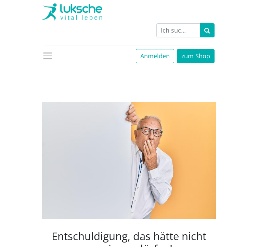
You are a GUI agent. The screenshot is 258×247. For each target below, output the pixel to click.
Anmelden (155, 56)
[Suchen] (207, 30)
